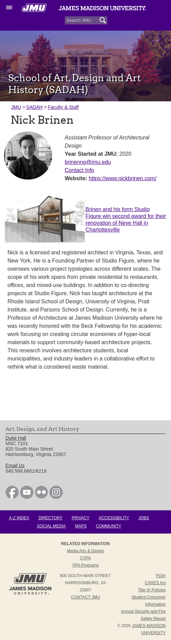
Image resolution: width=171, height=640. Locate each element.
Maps (81, 526)
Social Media (51, 526)
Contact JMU (85, 597)
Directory (50, 518)
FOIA (161, 575)
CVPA (85, 558)
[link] (12, 497)
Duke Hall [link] (15, 438)
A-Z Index (19, 518)
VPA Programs (85, 565)
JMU (16, 107)
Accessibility (114, 518)
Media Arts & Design (85, 551)
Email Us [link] (15, 465)
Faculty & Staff (63, 107)
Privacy (81, 518)
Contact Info (79, 170)
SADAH (34, 107)
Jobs (143, 518)
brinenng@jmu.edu (88, 162)
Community (108, 526)
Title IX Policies (152, 590)
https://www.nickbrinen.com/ (122, 178)
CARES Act (155, 582)
